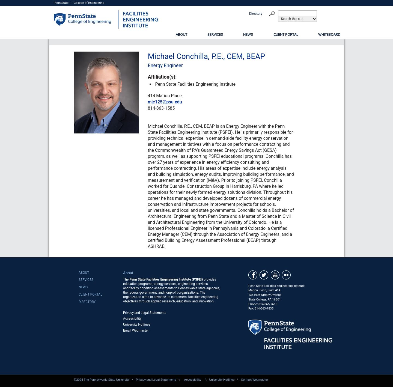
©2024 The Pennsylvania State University (101, 380)
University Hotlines (136, 324)
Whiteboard (329, 34)
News (248, 34)
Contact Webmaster (254, 380)
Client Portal (285, 34)
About (181, 34)
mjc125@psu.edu (165, 102)
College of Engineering (89, 3)
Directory (255, 14)
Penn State (61, 3)
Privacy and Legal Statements (144, 313)
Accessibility (132, 318)
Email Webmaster (136, 330)
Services (215, 34)
